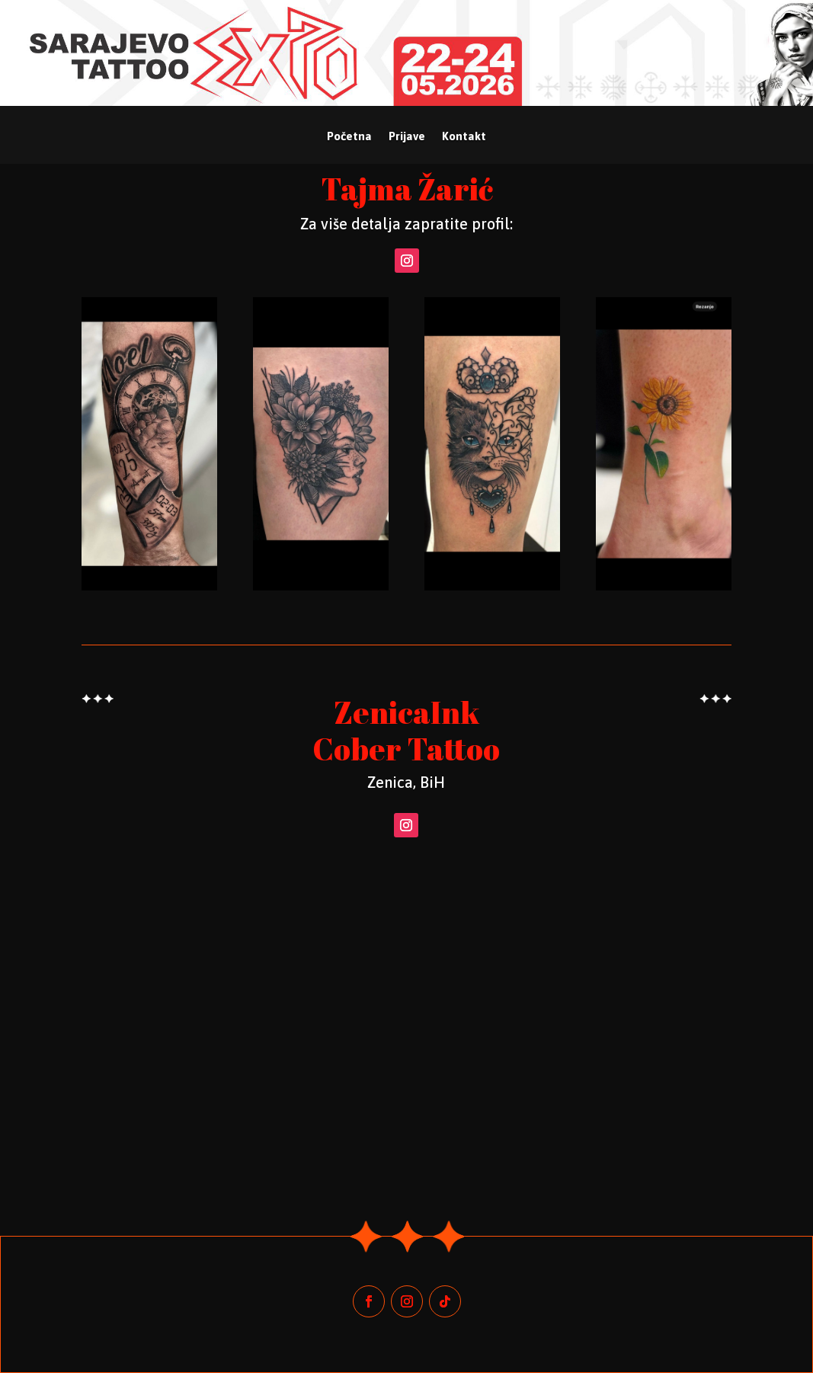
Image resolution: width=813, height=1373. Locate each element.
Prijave (407, 136)
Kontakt (464, 136)
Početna (349, 136)
